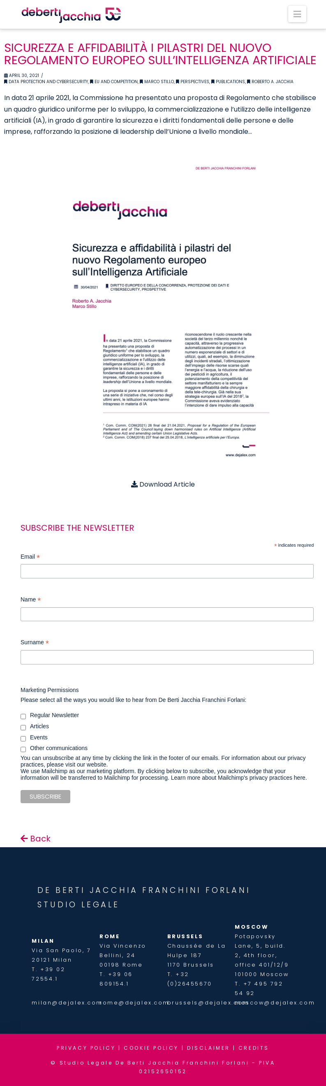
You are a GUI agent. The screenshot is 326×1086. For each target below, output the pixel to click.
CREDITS (253, 1047)
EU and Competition (114, 82)
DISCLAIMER (208, 1047)
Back (36, 838)
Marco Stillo (157, 82)
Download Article (163, 484)
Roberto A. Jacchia (270, 82)
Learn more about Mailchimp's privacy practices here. (239, 777)
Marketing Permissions (50, 690)
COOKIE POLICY (151, 1047)
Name (31, 600)
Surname (35, 643)
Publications (228, 82)
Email (30, 557)
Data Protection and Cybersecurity (46, 82)
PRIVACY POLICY (86, 1047)
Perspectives (192, 82)
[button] (297, 14)
